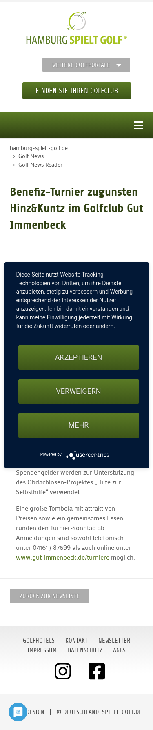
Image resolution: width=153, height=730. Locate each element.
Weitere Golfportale (81, 65)
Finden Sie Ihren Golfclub (76, 91)
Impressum (42, 650)
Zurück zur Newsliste (50, 596)
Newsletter (114, 640)
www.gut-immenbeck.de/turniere (62, 557)
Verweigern (78, 391)
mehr (79, 425)
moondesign (27, 712)
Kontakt (76, 640)
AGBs (119, 650)
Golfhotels (39, 640)
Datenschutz (85, 650)
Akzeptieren (78, 357)
